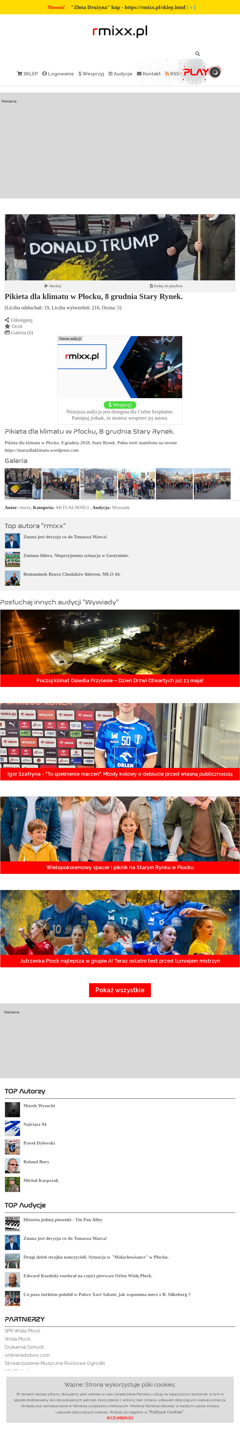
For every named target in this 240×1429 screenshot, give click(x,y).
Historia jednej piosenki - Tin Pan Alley (62, 1219)
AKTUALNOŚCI (72, 507)
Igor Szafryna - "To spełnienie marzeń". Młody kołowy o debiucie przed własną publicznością (120, 774)
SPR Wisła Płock (22, 1331)
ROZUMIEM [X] (120, 1418)
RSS (172, 74)
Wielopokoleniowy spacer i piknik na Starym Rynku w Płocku (120, 867)
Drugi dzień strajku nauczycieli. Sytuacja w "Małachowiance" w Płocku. (96, 1257)
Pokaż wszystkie (120, 990)
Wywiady (121, 507)
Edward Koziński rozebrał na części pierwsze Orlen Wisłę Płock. (87, 1275)
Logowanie (58, 74)
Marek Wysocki (39, 1105)
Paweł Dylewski (39, 1143)
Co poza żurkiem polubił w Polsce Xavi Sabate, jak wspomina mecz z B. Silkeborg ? (107, 1294)
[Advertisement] (120, 145)
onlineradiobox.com (27, 1355)
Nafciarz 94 (35, 1124)
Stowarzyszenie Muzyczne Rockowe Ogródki (55, 1363)
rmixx (25, 507)
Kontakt (149, 74)
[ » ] (191, 7)
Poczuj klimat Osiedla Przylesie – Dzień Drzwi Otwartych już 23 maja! (120, 681)
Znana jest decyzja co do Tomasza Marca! (65, 536)
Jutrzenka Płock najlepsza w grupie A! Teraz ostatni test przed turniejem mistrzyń (120, 961)
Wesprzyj (91, 74)
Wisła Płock (18, 1339)
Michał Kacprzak (40, 1180)
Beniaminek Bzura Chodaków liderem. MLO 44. (72, 574)
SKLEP (27, 74)
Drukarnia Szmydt (24, 1347)
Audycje (120, 74)
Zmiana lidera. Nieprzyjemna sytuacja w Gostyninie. (76, 555)
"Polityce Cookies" (166, 1412)
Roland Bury (36, 1161)
